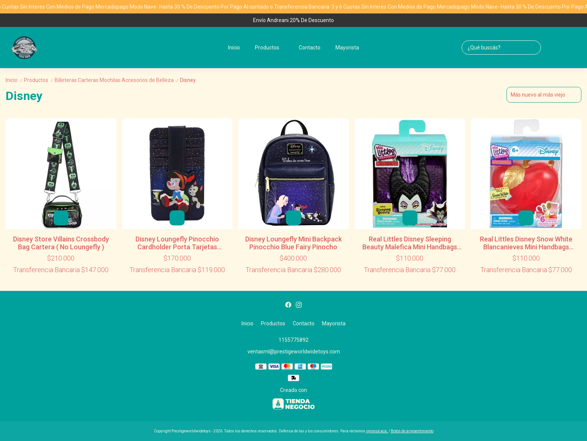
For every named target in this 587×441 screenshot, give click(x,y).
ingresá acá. (377, 431)
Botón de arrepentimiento (412, 431)
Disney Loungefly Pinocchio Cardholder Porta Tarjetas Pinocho (177, 243)
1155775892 (293, 340)
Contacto (309, 48)
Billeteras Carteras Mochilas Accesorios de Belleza (117, 80)
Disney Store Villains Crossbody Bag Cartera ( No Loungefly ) (61, 243)
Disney (188, 80)
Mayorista (347, 48)
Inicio (234, 48)
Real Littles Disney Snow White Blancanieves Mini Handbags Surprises (526, 243)
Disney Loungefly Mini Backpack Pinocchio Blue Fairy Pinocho (293, 243)
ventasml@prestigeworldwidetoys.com (293, 352)
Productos (271, 47)
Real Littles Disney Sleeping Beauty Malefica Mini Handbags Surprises (409, 243)
